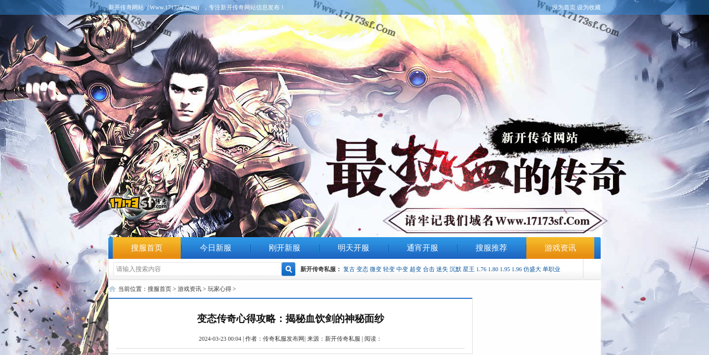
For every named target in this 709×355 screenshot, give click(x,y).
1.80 (493, 269)
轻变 (389, 269)
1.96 (517, 269)
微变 (376, 269)
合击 (429, 269)
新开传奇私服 (342, 338)
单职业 (551, 269)
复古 (349, 269)
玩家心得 (219, 288)
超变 (415, 269)
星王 (469, 269)
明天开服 (353, 248)
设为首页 (564, 7)
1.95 (505, 269)
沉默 (455, 269)
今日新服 (215, 248)
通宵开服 (422, 248)
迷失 (442, 269)
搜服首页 (146, 248)
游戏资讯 (560, 248)
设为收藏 (589, 7)
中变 (402, 269)
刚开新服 (284, 248)
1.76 (481, 269)
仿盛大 (532, 269)
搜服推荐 (491, 248)
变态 (362, 269)
